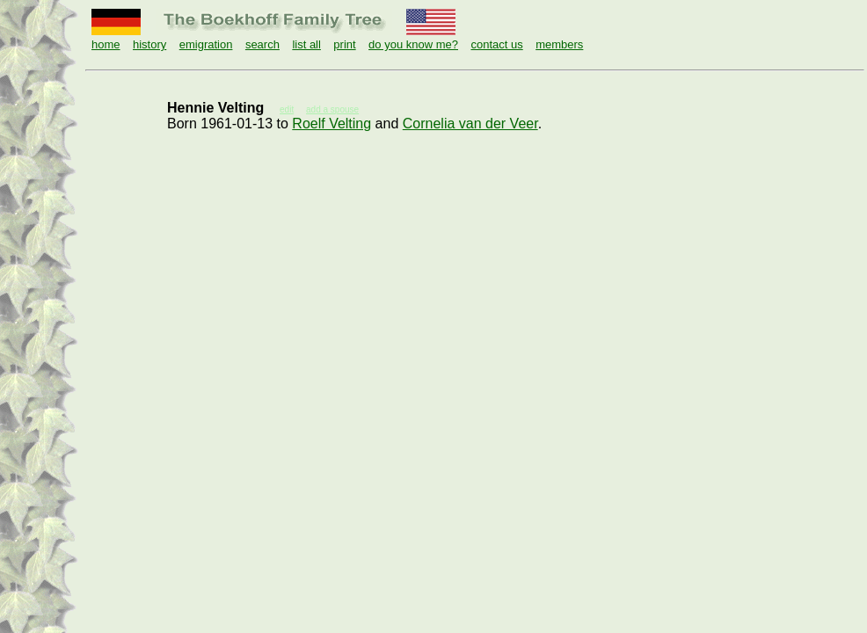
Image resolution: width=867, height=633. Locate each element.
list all (306, 44)
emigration (206, 44)
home (105, 44)
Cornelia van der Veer (470, 123)
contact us (496, 44)
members (559, 44)
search (262, 44)
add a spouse (332, 109)
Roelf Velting (331, 123)
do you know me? (413, 44)
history (149, 44)
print (344, 44)
